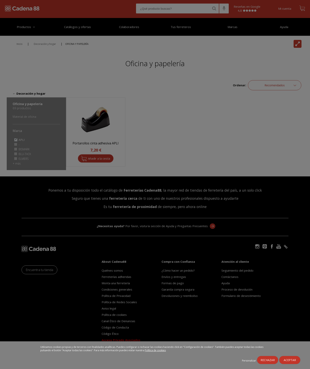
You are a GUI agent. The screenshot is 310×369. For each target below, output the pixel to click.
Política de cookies (155, 350)
